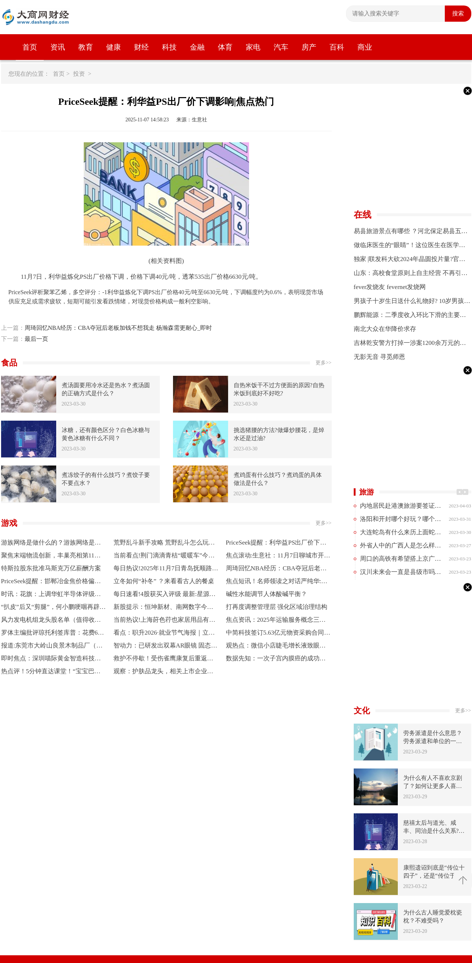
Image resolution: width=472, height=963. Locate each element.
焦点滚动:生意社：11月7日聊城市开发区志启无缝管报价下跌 (278, 557)
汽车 (281, 47)
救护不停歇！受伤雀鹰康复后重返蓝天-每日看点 (163, 660)
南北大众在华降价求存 (385, 328)
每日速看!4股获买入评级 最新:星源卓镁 (165, 595)
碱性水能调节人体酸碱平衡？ (266, 594)
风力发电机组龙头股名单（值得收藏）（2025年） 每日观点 (48, 621)
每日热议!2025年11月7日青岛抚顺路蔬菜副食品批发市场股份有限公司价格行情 (166, 570)
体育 (225, 47)
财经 (141, 47)
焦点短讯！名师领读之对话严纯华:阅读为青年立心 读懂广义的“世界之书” (277, 583)
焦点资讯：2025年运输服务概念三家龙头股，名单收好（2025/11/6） (276, 621)
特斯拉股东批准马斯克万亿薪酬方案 (51, 568)
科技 (169, 47)
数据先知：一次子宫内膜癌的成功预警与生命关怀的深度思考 (276, 660)
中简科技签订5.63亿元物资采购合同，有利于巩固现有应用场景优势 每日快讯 (278, 634)
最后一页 (36, 339)
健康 (113, 47)
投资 (79, 74)
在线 (362, 215)
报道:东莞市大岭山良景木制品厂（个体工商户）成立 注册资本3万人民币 (52, 647)
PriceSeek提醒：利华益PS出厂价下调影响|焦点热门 (276, 544)
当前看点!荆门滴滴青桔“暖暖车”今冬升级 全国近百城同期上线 (164, 557)
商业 (364, 47)
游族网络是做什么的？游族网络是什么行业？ (51, 544)
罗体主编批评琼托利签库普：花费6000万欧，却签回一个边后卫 (52, 634)
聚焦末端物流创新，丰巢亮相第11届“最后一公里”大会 (47, 557)
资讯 (57, 47)
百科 (336, 47)
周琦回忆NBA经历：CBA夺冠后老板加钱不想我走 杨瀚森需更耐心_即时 (118, 328)
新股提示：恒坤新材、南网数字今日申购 (163, 608)
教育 (85, 47)
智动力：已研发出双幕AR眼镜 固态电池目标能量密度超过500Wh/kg (165, 647)
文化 (362, 710)
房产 (309, 47)
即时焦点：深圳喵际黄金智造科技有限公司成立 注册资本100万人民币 (51, 660)
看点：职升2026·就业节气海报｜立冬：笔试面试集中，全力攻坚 (161, 634)
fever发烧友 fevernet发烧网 (390, 286)
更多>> (324, 362)
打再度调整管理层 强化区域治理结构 (276, 606)
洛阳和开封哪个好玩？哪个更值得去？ (413, 519)
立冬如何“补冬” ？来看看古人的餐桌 (164, 581)
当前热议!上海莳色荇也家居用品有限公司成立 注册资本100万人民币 (165, 621)
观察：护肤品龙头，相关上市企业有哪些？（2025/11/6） (163, 673)
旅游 (366, 492)
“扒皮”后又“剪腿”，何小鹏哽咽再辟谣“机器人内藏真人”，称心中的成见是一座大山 (54, 608)
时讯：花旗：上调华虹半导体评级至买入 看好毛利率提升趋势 (51, 595)
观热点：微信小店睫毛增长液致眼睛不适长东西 (276, 647)
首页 (29, 47)
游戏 (9, 523)
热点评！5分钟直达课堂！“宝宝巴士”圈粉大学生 (47, 673)
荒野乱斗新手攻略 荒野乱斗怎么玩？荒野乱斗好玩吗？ (164, 544)
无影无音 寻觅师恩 (379, 356)
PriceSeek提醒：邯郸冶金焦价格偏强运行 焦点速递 (51, 583)
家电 (253, 47)
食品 (9, 362)
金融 (197, 47)
